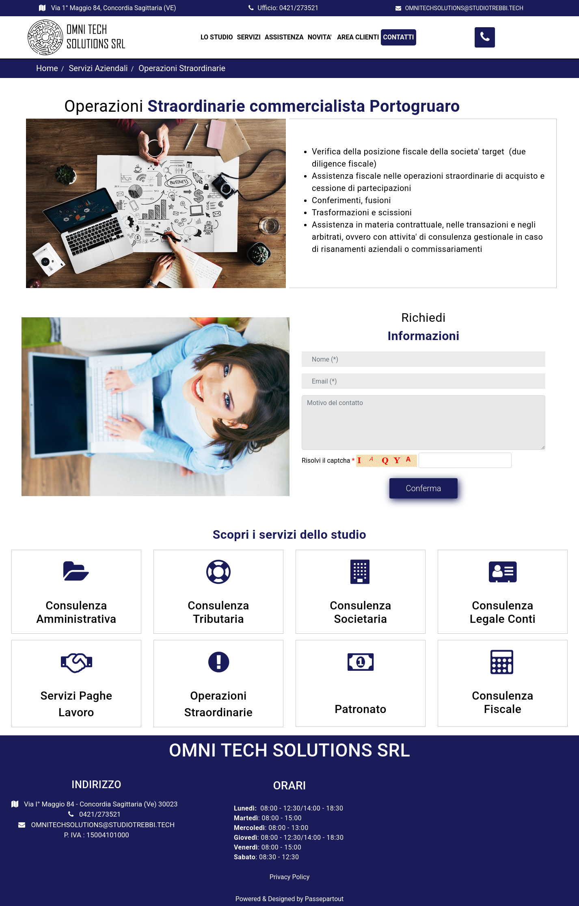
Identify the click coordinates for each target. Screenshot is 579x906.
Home (47, 68)
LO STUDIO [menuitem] (217, 37)
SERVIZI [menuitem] (249, 37)
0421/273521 (299, 8)
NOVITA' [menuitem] (320, 37)
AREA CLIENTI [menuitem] (358, 37)
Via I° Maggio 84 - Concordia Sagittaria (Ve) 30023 (101, 804)
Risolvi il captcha (328, 460)
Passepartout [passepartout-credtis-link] (324, 899)
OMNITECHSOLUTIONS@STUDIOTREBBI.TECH (464, 8)
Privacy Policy (290, 877)
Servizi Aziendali (98, 68)
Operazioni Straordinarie (181, 68)
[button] (423, 488)
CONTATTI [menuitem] (398, 37)
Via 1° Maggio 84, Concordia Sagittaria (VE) (113, 8)
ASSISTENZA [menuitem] (284, 37)
